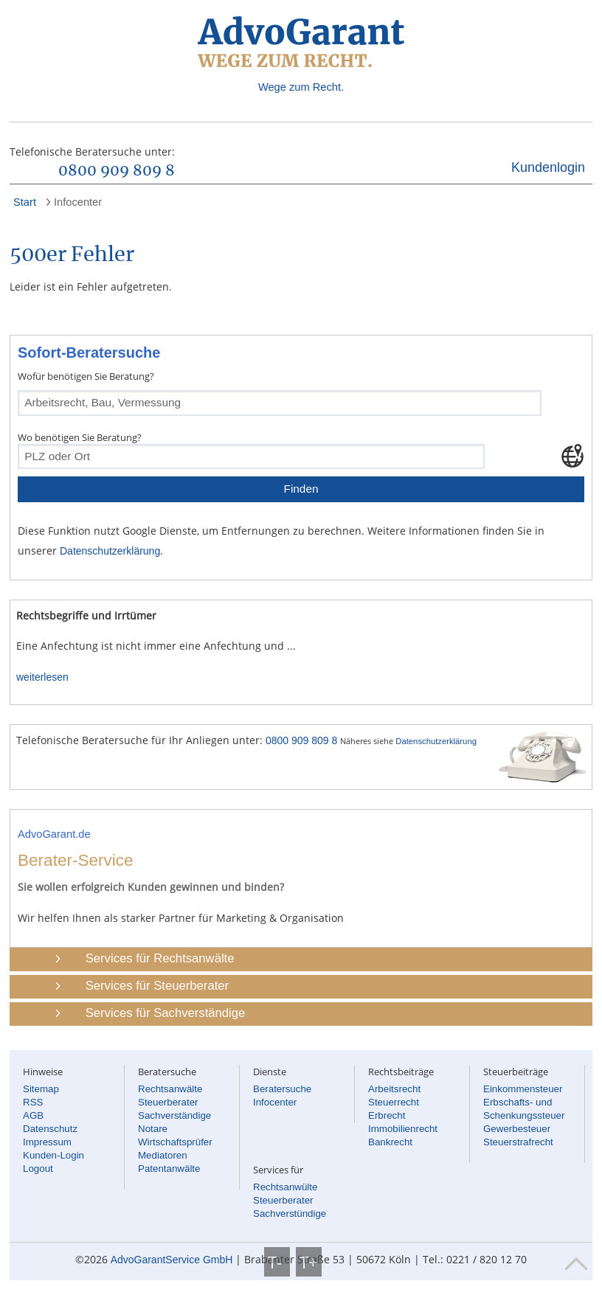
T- (277, 1262)
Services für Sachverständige (166, 1013)
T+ (309, 1262)
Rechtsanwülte (285, 1186)
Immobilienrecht (402, 1128)
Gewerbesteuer (516, 1128)
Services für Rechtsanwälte (160, 958)
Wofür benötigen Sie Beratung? (86, 376)
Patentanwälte (169, 1168)
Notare (152, 1128)
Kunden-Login (53, 1155)
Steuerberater (168, 1102)
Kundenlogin (548, 167)
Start (24, 202)
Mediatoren (162, 1155)
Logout (38, 1168)
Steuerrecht (393, 1102)
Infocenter (78, 202)
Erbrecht (386, 1115)
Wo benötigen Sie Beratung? (80, 437)
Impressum (47, 1142)
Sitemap (41, 1088)
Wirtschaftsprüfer (175, 1142)
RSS (33, 1102)
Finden (300, 488)
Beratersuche (282, 1088)
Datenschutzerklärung (110, 551)
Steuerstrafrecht (518, 1142)
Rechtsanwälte (170, 1088)
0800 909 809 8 (116, 171)
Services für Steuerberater (157, 986)
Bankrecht (390, 1142)
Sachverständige (174, 1115)
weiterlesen (42, 677)
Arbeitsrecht (394, 1088)
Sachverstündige (289, 1213)
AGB (33, 1115)
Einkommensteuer (522, 1088)
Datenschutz (50, 1128)
